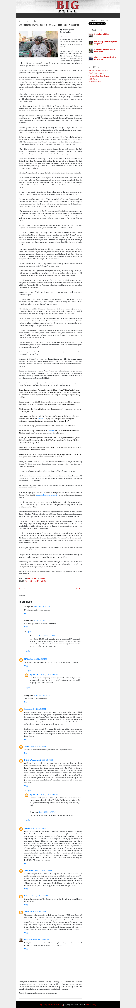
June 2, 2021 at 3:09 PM (38, 659)
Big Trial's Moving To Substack (101, 34)
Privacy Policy (91, 1004)
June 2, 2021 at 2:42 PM (42, 620)
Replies (29, 632)
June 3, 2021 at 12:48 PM (43, 870)
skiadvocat (28, 828)
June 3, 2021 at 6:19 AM (49, 795)
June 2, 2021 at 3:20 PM (42, 695)
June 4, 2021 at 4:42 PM (37, 912)
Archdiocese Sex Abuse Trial (98, 70)
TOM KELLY (29, 870)
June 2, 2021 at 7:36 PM (44, 760)
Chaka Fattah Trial (95, 82)
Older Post (78, 589)
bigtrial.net (34, 675)
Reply (26, 613)
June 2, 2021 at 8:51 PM (41, 828)
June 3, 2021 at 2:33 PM (47, 812)
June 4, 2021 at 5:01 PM (41, 940)
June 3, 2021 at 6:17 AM (49, 675)
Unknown (27, 896)
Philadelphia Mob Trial (96, 73)
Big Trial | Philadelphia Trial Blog (51, 1004)
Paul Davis (28, 940)
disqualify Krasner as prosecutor (47, 495)
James (26, 709)
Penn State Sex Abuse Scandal (99, 76)
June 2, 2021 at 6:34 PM (37, 746)
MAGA (27, 659)
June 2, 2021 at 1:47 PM (42, 607)
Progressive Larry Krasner (35, 581)
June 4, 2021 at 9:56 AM (40, 896)
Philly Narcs (93, 79)
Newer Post (23, 589)
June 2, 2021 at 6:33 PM (37, 709)
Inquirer (41, 419)
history (51, 430)
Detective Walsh (30, 760)
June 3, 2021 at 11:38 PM (47, 636)
